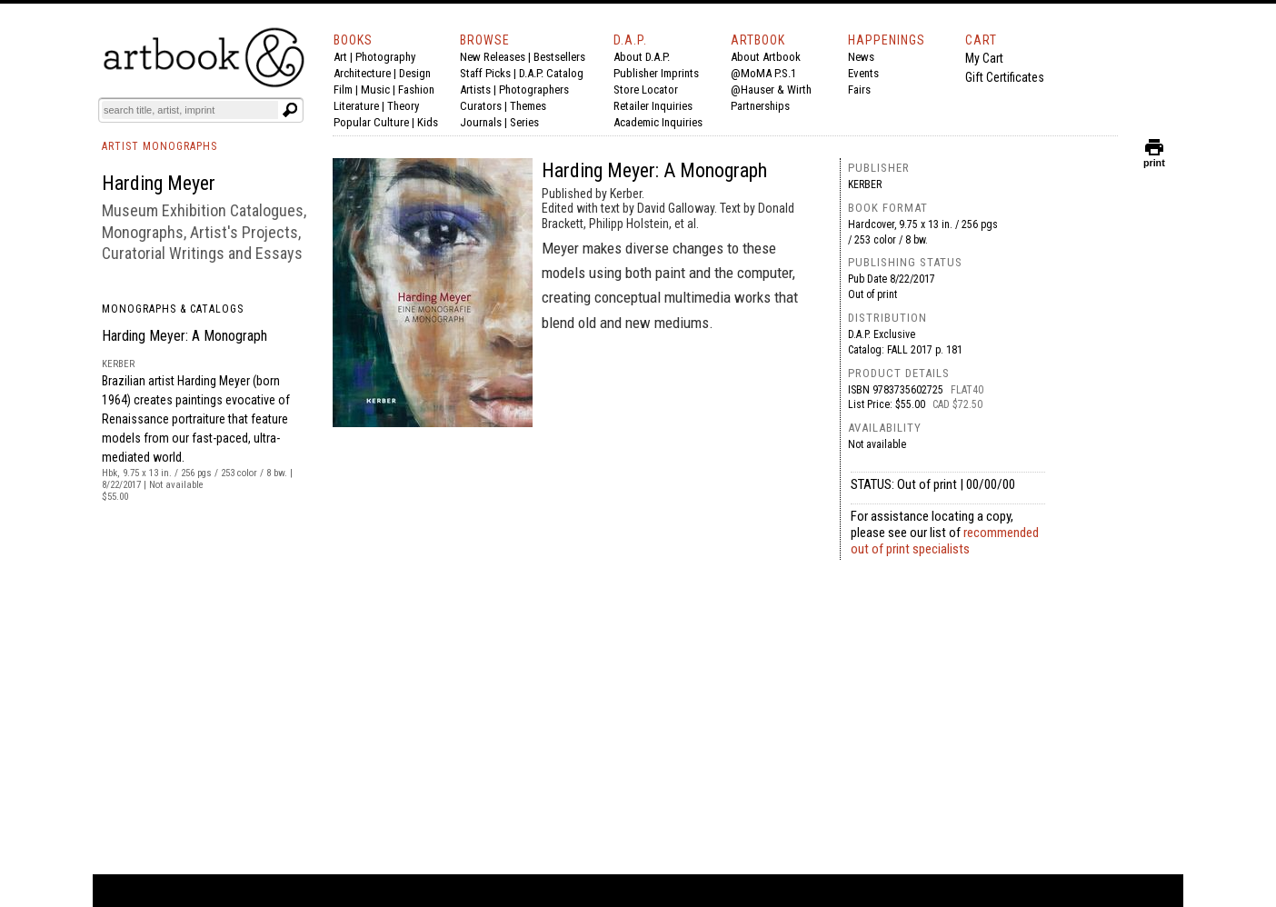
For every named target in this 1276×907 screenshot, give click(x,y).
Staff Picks (485, 73)
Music (375, 89)
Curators (481, 106)
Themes (528, 106)
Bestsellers (559, 57)
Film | (347, 89)
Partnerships (760, 106)
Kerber (865, 184)
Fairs (859, 89)
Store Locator (645, 89)
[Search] (190, 110)
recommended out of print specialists (945, 540)
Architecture (362, 73)
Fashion (416, 89)
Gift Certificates (1004, 77)
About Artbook (766, 57)
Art (340, 57)
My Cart (984, 58)
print (1154, 158)
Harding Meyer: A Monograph (184, 335)
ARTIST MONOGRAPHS (159, 146)
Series (524, 122)
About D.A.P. (641, 57)
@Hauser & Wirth (771, 89)
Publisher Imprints (656, 73)
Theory (403, 106)
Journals (481, 122)
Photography (385, 57)
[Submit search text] (290, 110)
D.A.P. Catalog (551, 73)
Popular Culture (371, 122)
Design (415, 73)
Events (863, 73)
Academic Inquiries (658, 122)
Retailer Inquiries (653, 106)
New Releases (492, 57)
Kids (427, 122)
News (861, 57)
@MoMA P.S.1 (763, 73)
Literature (356, 106)
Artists (475, 89)
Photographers (534, 89)
